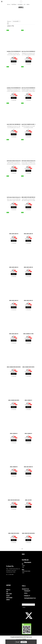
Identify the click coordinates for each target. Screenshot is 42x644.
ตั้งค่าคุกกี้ (17, 642)
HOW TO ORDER (9, 597)
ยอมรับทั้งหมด (23, 642)
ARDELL (23, 565)
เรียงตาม (9, 21)
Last (22, 548)
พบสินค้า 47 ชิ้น (10, 26)
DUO (23, 567)
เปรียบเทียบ (14, 63)
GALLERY (8, 595)
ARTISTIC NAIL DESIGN (26, 571)
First (20, 548)
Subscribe (24, 607)
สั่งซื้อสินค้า (14, 61)
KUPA (23, 572)
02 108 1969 (10, 574)
